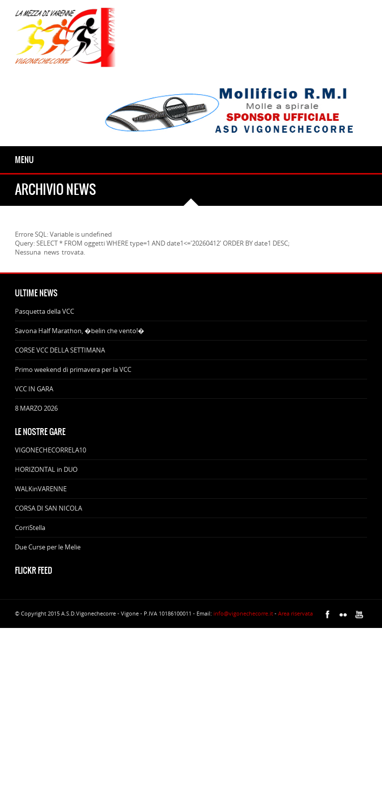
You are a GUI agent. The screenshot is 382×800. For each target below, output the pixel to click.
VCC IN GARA (34, 388)
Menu (24, 160)
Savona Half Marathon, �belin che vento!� (79, 330)
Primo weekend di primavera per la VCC (73, 369)
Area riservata (295, 613)
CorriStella (30, 527)
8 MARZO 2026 (36, 408)
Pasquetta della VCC (44, 311)
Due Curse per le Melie (48, 546)
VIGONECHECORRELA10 (50, 449)
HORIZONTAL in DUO (46, 469)
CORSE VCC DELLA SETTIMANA (60, 350)
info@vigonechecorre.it (243, 613)
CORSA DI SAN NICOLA (48, 508)
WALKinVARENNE (41, 488)
